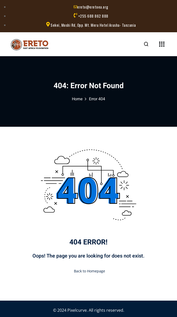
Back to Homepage (88, 271)
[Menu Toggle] (161, 45)
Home (77, 99)
